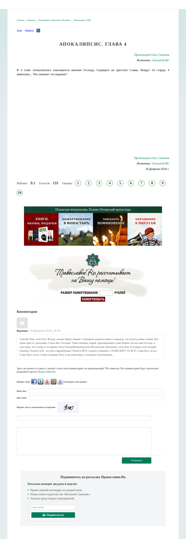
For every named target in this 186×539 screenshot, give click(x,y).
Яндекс (47, 382)
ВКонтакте (40, 382)
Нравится (29, 30)
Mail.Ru (53, 382)
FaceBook (34, 382)
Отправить (136, 460)
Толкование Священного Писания (54, 20)
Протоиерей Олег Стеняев (151, 55)
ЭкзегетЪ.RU (160, 60)
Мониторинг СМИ (82, 20)
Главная (20, 20)
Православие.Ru (46, 371)
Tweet (19, 30)
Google (60, 382)
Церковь (31, 20)
